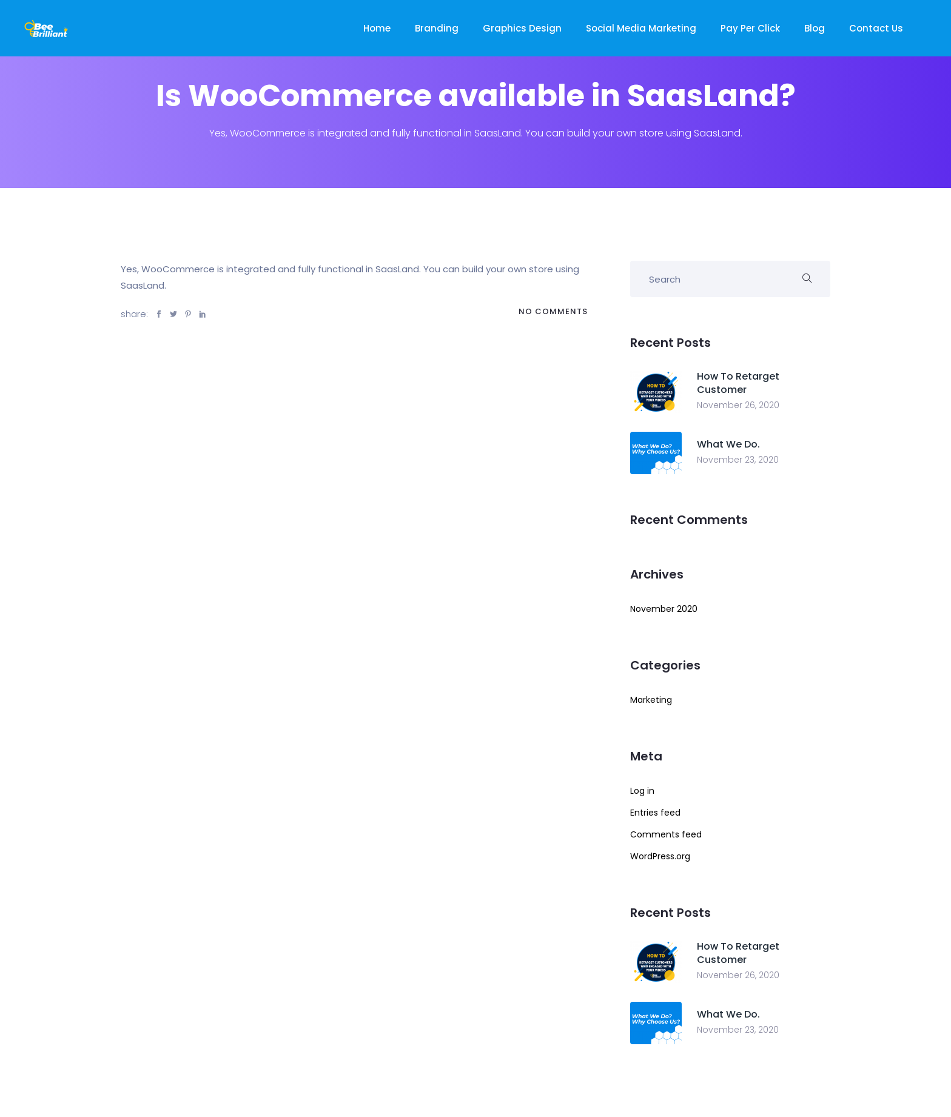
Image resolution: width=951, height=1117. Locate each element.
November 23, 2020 (738, 460)
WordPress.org (660, 856)
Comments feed (666, 834)
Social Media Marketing (641, 28)
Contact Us (876, 28)
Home (377, 28)
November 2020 (663, 609)
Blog (814, 28)
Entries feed (655, 813)
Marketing (651, 700)
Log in (642, 791)
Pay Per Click (750, 28)
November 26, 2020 (738, 405)
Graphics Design (522, 28)
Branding (437, 28)
